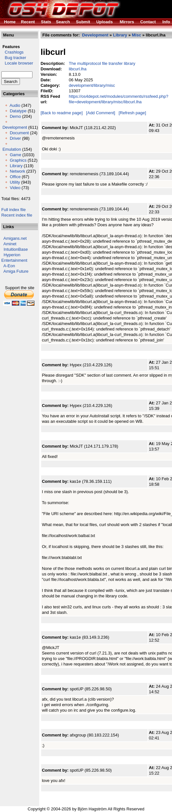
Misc (136, 35)
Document (19, 132)
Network (17, 171)
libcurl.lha (77, 68)
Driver (15, 138)
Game (15, 154)
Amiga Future (16, 271)
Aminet (10, 243)
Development (15, 127)
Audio (15, 105)
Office (15, 176)
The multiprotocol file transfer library (102, 63)
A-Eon (9, 265)
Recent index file (16, 215)
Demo (15, 116)
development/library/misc (92, 85)
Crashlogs (12, 52)
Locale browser (17, 63)
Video (15, 187)
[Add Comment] (100, 112)
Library (16, 165)
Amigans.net (15, 238)
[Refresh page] (132, 112)
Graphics (18, 160)
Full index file (13, 209)
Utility (15, 182)
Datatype (18, 110)
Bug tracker (13, 57)
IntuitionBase (16, 249)
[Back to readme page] (62, 112)
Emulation (12, 149)
